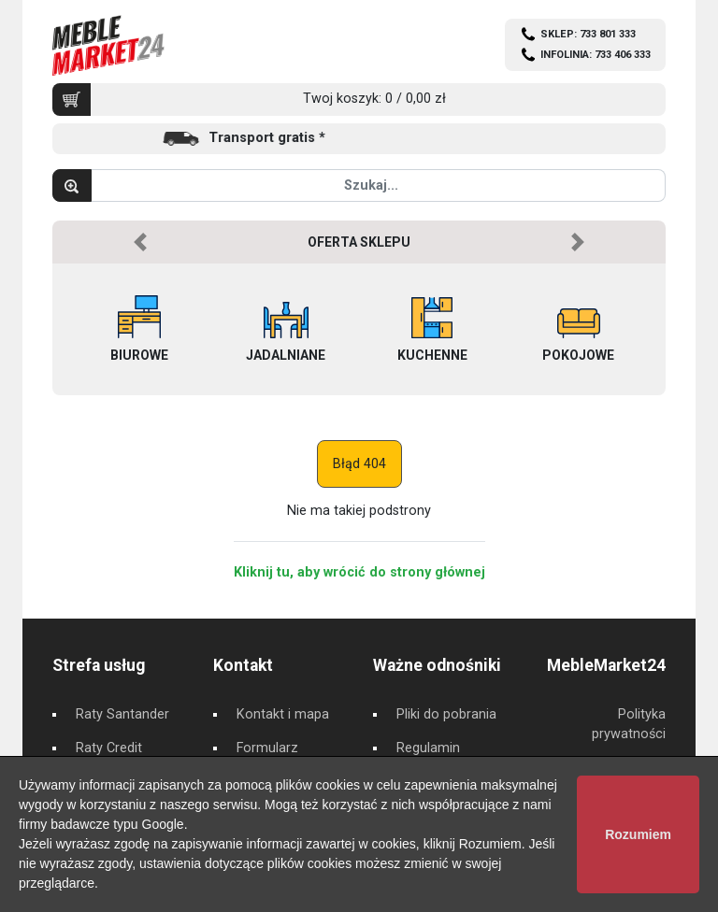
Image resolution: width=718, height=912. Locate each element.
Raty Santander (122, 714)
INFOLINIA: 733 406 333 (595, 55)
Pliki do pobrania (446, 714)
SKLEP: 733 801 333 (588, 34)
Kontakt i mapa (283, 714)
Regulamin (428, 748)
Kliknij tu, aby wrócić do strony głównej (359, 572)
